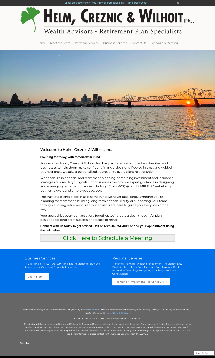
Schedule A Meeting (164, 43)
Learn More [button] (35, 276)
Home (41, 43)
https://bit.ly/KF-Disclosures (118, 313)
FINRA (91, 309)
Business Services (115, 43)
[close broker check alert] (178, 2)
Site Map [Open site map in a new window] (25, 343)
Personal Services (87, 43)
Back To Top (204, 353)
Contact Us (138, 43)
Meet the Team (60, 43)
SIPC (97, 309)
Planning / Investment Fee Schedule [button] (139, 281)
